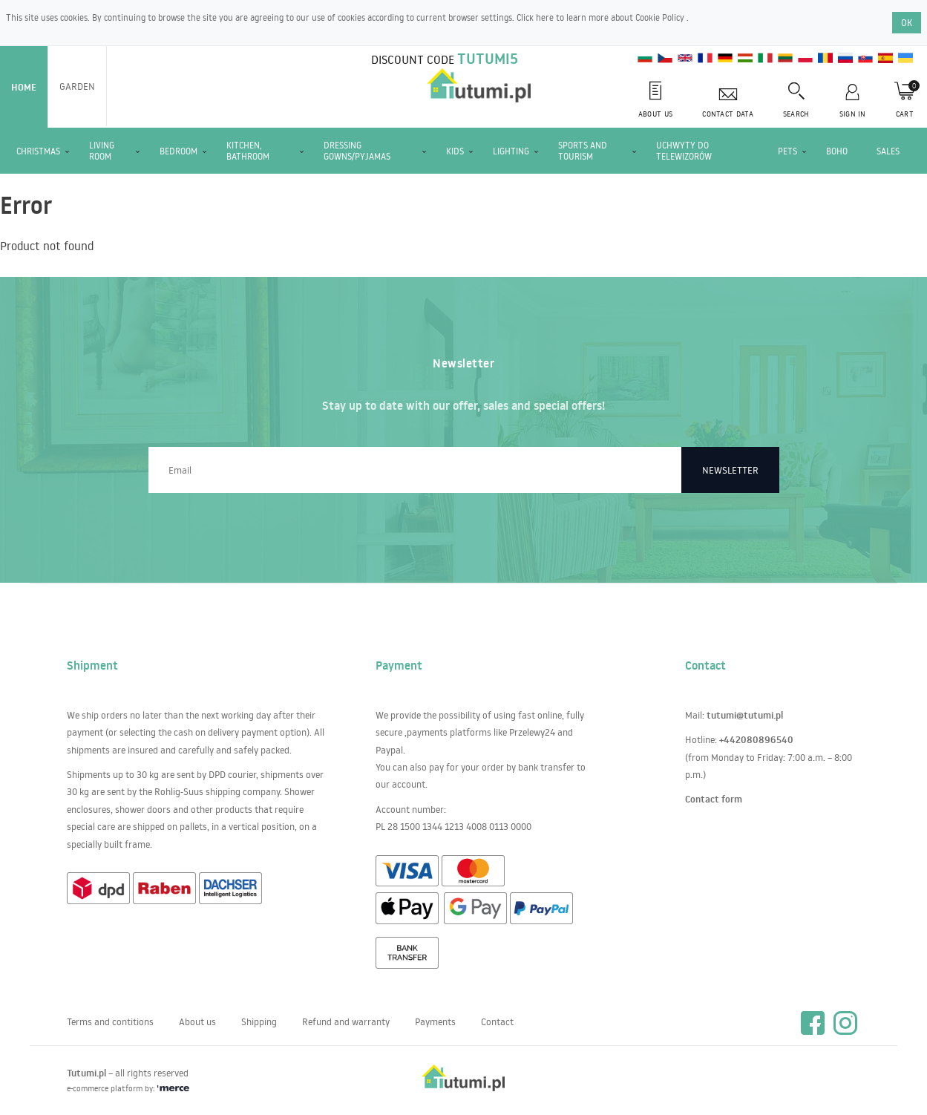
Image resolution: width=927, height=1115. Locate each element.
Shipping (259, 1021)
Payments (435, 1021)
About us (197, 1021)
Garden (77, 86)
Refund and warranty (346, 1021)
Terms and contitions (110, 1021)
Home (23, 87)
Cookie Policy (661, 17)
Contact (497, 1021)
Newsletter (730, 470)
